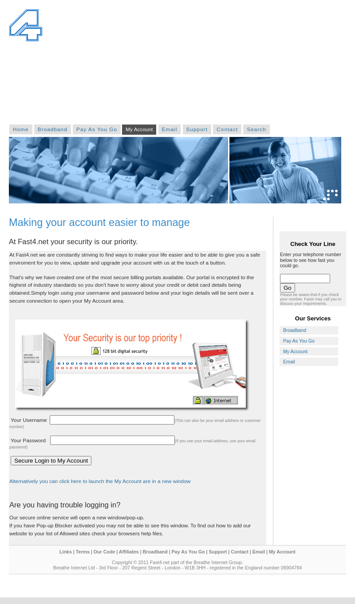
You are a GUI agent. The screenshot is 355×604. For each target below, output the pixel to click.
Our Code (104, 551)
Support (197, 129)
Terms (83, 551)
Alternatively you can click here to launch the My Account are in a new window (99, 481)
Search (256, 129)
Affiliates (129, 551)
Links (65, 551)
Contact (227, 129)
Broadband (52, 129)
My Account (139, 129)
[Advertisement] (272, 64)
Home (21, 129)
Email (170, 129)
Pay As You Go (96, 129)
